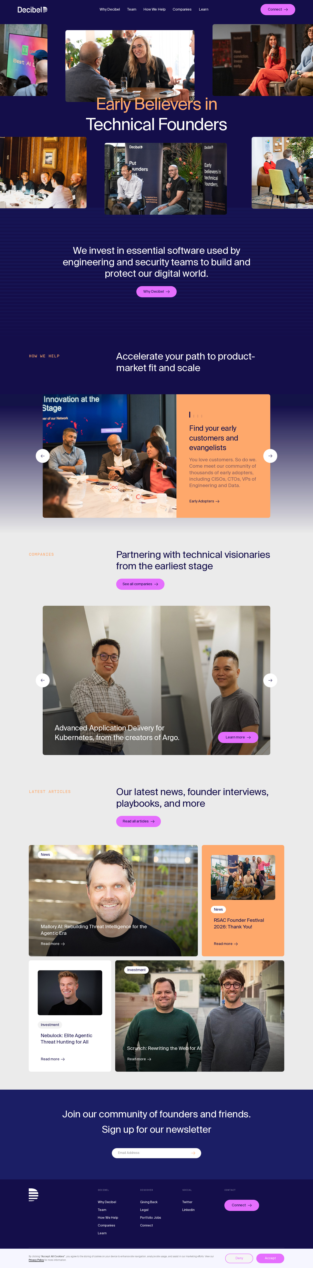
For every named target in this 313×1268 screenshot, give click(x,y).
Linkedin (188, 1210)
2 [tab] (193, 416)
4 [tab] (201, 416)
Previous (43, 680)
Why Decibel (110, 9)
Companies (182, 9)
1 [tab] (189, 415)
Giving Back (148, 1202)
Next (270, 680)
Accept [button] (270, 1258)
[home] (33, 9)
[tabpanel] (223, 456)
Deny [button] (239, 1258)
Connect (146, 1225)
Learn (203, 9)
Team (131, 9)
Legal (144, 1210)
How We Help (154, 9)
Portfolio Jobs (150, 1218)
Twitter (187, 1202)
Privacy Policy (36, 1260)
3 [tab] (197, 416)
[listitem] (109, 456)
